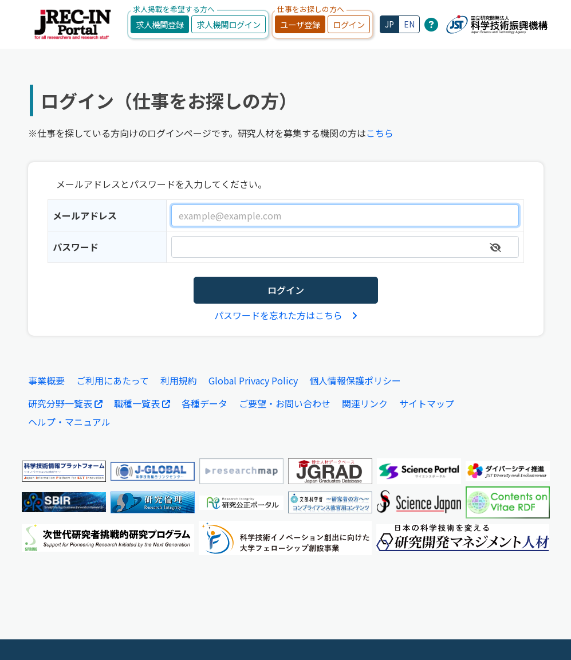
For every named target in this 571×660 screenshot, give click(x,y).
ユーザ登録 (300, 24)
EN (409, 24)
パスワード (76, 247)
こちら (379, 133)
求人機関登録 (160, 24)
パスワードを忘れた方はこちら (285, 314)
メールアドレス (85, 215)
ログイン (349, 24)
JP (389, 24)
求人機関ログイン (228, 24)
